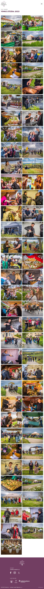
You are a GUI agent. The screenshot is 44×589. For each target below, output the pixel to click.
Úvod (2, 9)
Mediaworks (40, 587)
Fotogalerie (6, 9)
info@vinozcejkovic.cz (15, 569)
